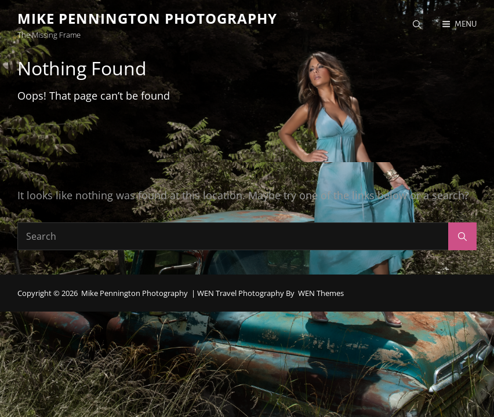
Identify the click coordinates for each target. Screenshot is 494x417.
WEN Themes (321, 293)
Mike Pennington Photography (147, 18)
